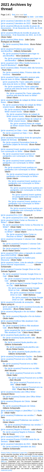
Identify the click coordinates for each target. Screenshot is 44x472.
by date (30, 17)
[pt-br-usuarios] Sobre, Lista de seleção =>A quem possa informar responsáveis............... (22, 264)
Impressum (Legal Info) (19, 453)
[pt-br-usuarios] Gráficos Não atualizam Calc (19, 321)
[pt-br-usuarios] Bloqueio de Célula (15, 401)
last (25, 15)
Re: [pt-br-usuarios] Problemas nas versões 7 (22, 420)
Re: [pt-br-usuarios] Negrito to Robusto (19, 432)
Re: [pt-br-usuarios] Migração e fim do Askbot (21, 316)
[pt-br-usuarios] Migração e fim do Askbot (18, 312)
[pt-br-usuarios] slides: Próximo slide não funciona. (22, 68)
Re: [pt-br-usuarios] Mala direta (16, 44)
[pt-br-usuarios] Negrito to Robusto (15, 429)
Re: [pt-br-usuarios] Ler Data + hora (18, 133)
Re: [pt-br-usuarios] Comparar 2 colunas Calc (22, 244)
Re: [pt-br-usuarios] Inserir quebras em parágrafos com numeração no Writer (19, 155)
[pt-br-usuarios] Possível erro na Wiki (16, 359)
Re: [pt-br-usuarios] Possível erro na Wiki (20, 364)
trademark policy (6, 470)
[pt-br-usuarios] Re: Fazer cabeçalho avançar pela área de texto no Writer (21, 83)
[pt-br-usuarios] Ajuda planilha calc (15, 335)
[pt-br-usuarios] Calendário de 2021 (16, 444)
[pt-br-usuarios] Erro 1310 (11, 215)
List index (39, 17)
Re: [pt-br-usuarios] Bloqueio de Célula (19, 406)
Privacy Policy (5, 453)
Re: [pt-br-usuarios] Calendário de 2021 (19, 447)
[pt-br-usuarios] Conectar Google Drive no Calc (20, 269)
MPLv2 (3, 461)
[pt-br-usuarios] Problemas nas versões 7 (18, 415)
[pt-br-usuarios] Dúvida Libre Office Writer (18, 392)
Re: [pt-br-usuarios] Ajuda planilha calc (19, 338)
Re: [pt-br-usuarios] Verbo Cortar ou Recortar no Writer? (21, 235)
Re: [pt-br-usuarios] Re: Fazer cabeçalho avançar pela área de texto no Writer (22, 88)
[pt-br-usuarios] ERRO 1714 (12, 437)
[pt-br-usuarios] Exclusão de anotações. (17, 302)
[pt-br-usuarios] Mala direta (12, 40)
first (13, 15)
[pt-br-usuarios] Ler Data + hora (14, 130)
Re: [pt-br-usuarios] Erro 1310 (15, 218)
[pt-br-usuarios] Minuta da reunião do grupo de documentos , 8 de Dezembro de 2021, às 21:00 (21, 34)
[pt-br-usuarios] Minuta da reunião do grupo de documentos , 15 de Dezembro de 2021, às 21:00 (21, 27)
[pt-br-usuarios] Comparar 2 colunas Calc (18, 239)
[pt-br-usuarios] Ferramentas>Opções (16, 356)
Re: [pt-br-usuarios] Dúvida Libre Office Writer (22, 397)
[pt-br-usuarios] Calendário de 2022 (16, 21)
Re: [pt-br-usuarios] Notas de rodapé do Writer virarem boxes (21, 111)
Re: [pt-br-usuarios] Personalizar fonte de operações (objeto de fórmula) (20, 143)
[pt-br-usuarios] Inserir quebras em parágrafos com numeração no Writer (20, 150)
